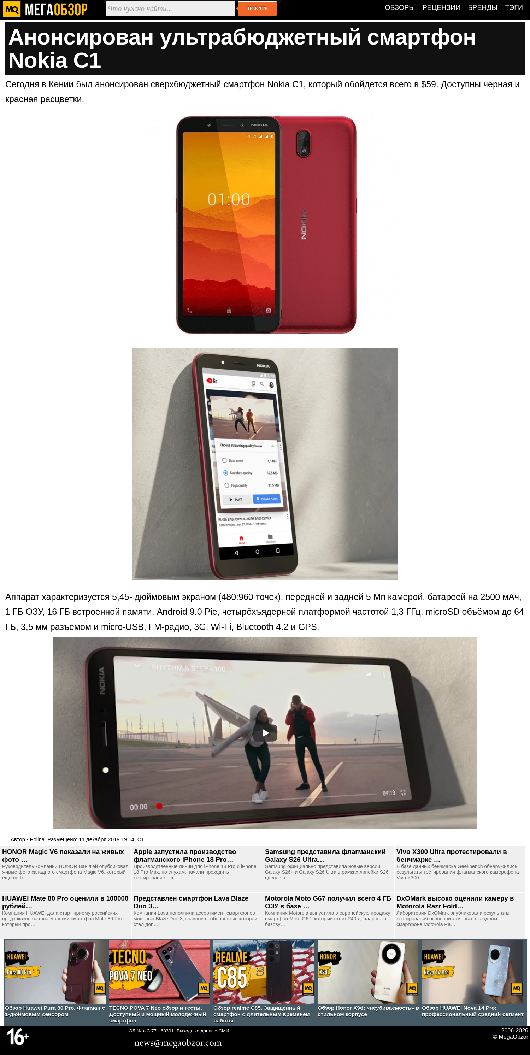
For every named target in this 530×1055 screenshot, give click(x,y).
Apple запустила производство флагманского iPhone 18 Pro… (185, 855)
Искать (257, 8)
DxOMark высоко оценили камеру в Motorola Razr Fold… (455, 902)
